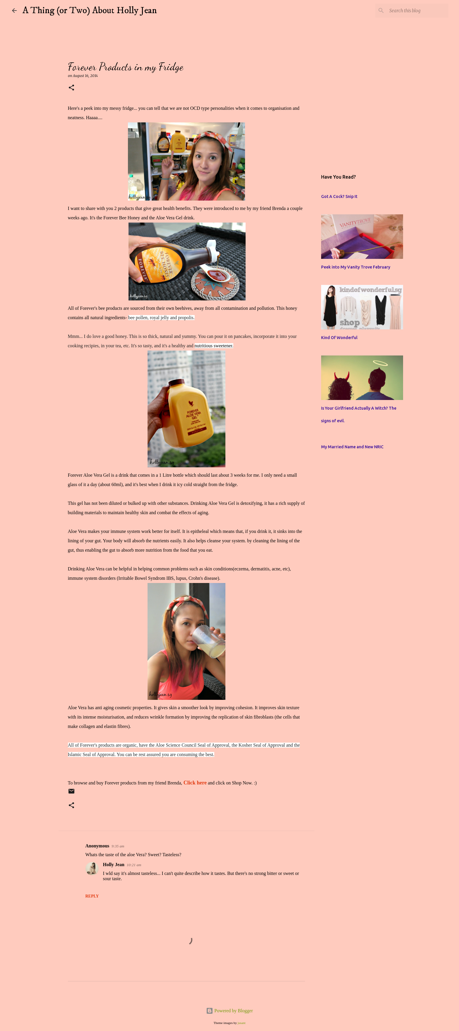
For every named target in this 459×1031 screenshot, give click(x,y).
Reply (92, 896)
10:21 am (134, 865)
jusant (242, 1023)
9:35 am (118, 846)
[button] (71, 88)
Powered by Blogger (229, 1010)
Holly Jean (113, 864)
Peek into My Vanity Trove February (355, 267)
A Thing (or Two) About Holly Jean (90, 10)
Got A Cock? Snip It (339, 196)
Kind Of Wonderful (339, 337)
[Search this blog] (417, 11)
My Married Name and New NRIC (352, 446)
